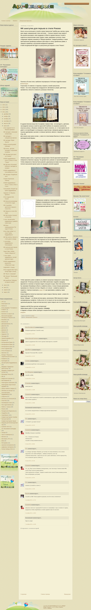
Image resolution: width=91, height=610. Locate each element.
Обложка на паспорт (7, 390)
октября (6, 118)
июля (5, 125)
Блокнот (4, 311)
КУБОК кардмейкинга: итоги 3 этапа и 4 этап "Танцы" (10, 160)
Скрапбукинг (5, 415)
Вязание (4, 321)
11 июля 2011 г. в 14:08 (30, 389)
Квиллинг (4, 352)
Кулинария (4, 360)
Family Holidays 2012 (7, 449)
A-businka (28, 383)
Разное (3, 409)
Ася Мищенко (29, 372)
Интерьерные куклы (7, 346)
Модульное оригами (7, 378)
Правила (15, 20)
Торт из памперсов (7, 434)
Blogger (63, 605)
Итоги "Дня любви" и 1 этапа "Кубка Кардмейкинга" (9, 233)
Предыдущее (67, 594)
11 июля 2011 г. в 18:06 (30, 402)
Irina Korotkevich (30, 327)
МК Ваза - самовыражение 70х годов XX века (9, 227)
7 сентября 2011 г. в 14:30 (30, 524)
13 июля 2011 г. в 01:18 (30, 460)
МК (2, 376)
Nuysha (27, 493)
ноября (6, 116)
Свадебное (5, 413)
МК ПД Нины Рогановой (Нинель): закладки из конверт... (10, 166)
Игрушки (4, 340)
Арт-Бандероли (53, 605)
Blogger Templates (47, 607)
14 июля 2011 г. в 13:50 (30, 488)
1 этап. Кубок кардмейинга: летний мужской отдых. (9, 257)
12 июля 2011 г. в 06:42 (30, 443)
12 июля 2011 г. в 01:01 (30, 414)
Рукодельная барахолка (26, 20)
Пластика (4, 400)
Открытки (4, 396)
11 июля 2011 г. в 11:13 (30, 356)
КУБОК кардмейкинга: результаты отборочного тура (9, 263)
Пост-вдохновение (7, 404)
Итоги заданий (6, 348)
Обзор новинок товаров (8, 388)
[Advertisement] (34, 580)
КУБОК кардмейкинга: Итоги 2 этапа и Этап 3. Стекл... (10, 184)
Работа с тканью (6, 407)
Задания (4, 334)
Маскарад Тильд (6, 374)
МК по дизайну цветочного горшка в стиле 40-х (9, 207)
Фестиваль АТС (6, 438)
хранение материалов (8, 445)
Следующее (23, 594)
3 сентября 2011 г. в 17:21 (30, 500)
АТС (3, 301)
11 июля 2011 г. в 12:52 (30, 378)
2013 (3, 107)
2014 (3, 104)
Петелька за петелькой (8, 398)
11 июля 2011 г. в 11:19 (30, 367)
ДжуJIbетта (28, 349)
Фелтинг (4, 436)
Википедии (25, 83)
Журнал (4, 332)
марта (5, 292)
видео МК (42, 290)
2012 (3, 109)
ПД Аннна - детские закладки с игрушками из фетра (10, 150)
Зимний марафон (6, 338)
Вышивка (4, 319)
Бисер (3, 305)
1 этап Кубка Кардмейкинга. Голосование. (8, 243)
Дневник (4, 330)
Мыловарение (5, 380)
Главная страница (5, 20)
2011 (3, 112)
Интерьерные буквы (7, 342)
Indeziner (50, 608)
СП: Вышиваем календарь (9, 428)
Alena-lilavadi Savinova (31, 338)
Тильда (4, 432)
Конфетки (4, 358)
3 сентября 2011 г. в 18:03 (30, 513)
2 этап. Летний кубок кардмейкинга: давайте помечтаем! (10, 221)
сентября (6, 121)
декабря (6, 114)
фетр (3, 440)
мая (5, 287)
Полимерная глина (7, 402)
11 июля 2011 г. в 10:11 (30, 333)
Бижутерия (5, 303)
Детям (3, 328)
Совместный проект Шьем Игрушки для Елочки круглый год (9, 422)
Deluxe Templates (59, 607)
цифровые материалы (8, 447)
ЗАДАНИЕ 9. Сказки (8, 267)
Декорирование (6, 323)
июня (5, 285)
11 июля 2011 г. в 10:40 (30, 345)
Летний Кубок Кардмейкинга (9, 362)
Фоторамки (5, 443)
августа (6, 123)
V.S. (26, 418)
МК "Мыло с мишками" (9, 273)
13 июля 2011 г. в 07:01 (30, 477)
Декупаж (4, 326)
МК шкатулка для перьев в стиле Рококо (41, 28)
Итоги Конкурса (6, 350)
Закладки (4, 336)
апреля (6, 289)
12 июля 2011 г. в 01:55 (30, 425)
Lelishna (27, 361)
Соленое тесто (6, 426)
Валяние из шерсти (7, 313)
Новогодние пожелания (8, 382)
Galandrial (28, 394)
